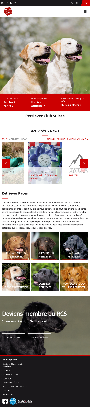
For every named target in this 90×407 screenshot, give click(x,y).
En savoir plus (39, 337)
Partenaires (9, 394)
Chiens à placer (70, 105)
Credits (6, 390)
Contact (7, 378)
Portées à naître (9, 104)
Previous (6, 163)
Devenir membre (11, 374)
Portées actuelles (37, 104)
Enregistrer (13, 337)
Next (84, 163)
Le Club (6, 370)
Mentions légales (12, 382)
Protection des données (15, 386)
